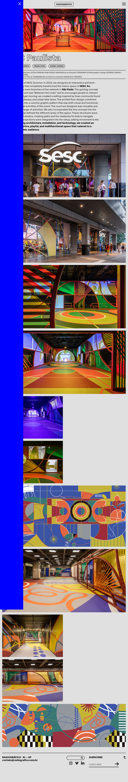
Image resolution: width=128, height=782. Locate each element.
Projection (39, 66)
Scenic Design (57, 66)
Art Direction (10, 66)
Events (25, 66)
